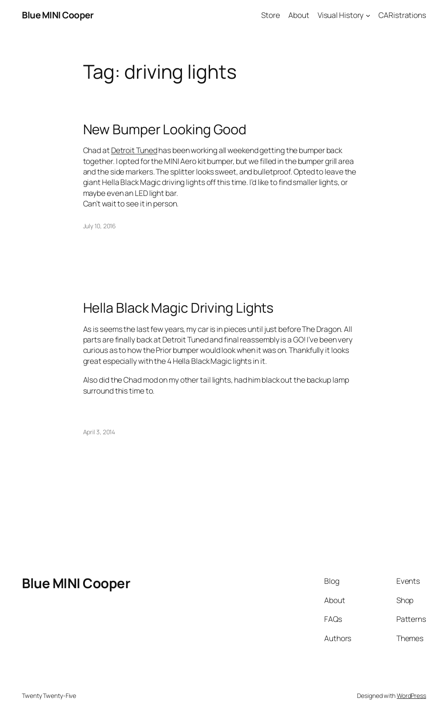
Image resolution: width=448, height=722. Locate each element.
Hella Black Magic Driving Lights (178, 307)
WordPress (411, 695)
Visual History (341, 15)
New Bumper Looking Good (165, 129)
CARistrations (402, 15)
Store (270, 15)
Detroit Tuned (134, 150)
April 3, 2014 (99, 432)
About (298, 15)
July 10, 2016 (99, 226)
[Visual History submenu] (368, 15)
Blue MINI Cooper (57, 15)
